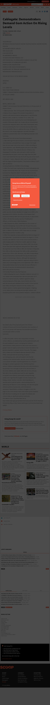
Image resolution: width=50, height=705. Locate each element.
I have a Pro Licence (17, 200)
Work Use (16, 196)
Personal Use (25, 196)
